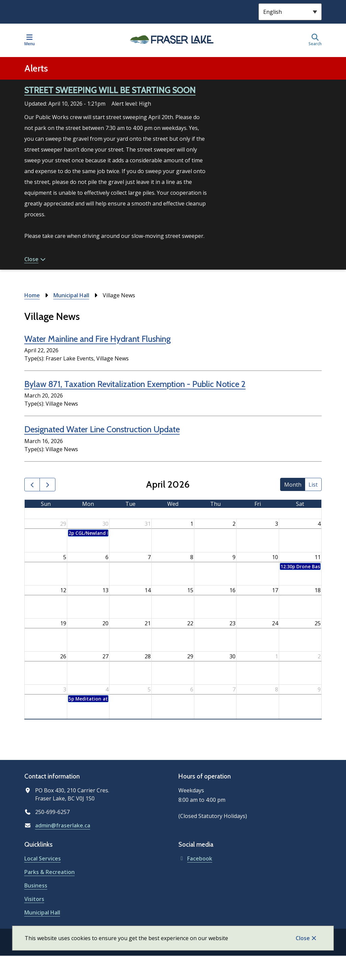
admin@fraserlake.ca (62, 825)
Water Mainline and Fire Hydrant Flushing (97, 339)
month (292, 484)
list (313, 484)
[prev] (32, 485)
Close (303, 938)
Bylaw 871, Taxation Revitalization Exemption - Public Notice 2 (135, 384)
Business (35, 885)
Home (32, 295)
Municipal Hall (71, 295)
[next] (47, 485)
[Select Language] (290, 11)
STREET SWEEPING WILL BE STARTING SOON (110, 90)
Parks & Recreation (49, 872)
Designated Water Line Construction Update (102, 429)
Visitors (34, 899)
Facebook (195, 858)
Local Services (42, 858)
